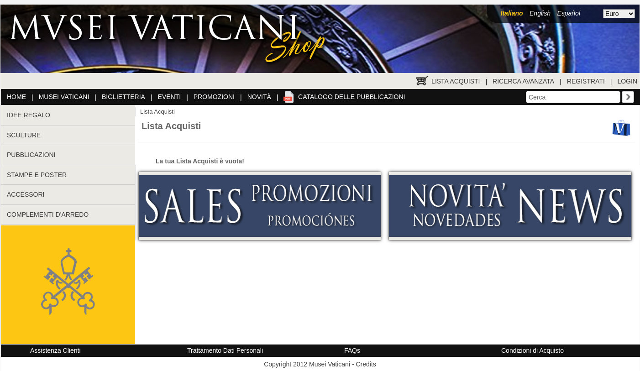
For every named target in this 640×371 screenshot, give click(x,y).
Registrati (586, 81)
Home (16, 96)
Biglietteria (123, 96)
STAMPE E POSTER (37, 174)
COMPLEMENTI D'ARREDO (48, 214)
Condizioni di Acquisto (532, 350)
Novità (259, 96)
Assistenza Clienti (55, 350)
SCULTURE (24, 135)
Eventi (169, 96)
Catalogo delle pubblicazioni (351, 96)
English (540, 13)
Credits (366, 364)
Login (627, 81)
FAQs (352, 350)
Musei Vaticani (64, 96)
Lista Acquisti (455, 81)
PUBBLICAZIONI (31, 154)
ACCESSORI (25, 194)
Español (568, 13)
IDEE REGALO (28, 115)
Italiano (512, 13)
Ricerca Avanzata (523, 81)
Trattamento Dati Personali (225, 350)
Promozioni (214, 96)
